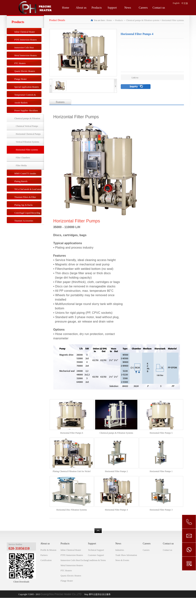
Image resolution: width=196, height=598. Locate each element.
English (176, 3)
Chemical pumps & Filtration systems (142, 20)
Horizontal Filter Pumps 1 (161, 471)
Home (65, 7)
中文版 (184, 3)
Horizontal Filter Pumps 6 (71, 433)
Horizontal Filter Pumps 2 (116, 471)
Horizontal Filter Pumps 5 (161, 433)
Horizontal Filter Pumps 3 (161, 509)
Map (85, 594)
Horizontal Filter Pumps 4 (116, 509)
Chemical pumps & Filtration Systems (116, 433)
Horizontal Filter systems (173, 20)
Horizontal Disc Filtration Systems (71, 509)
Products (119, 20)
